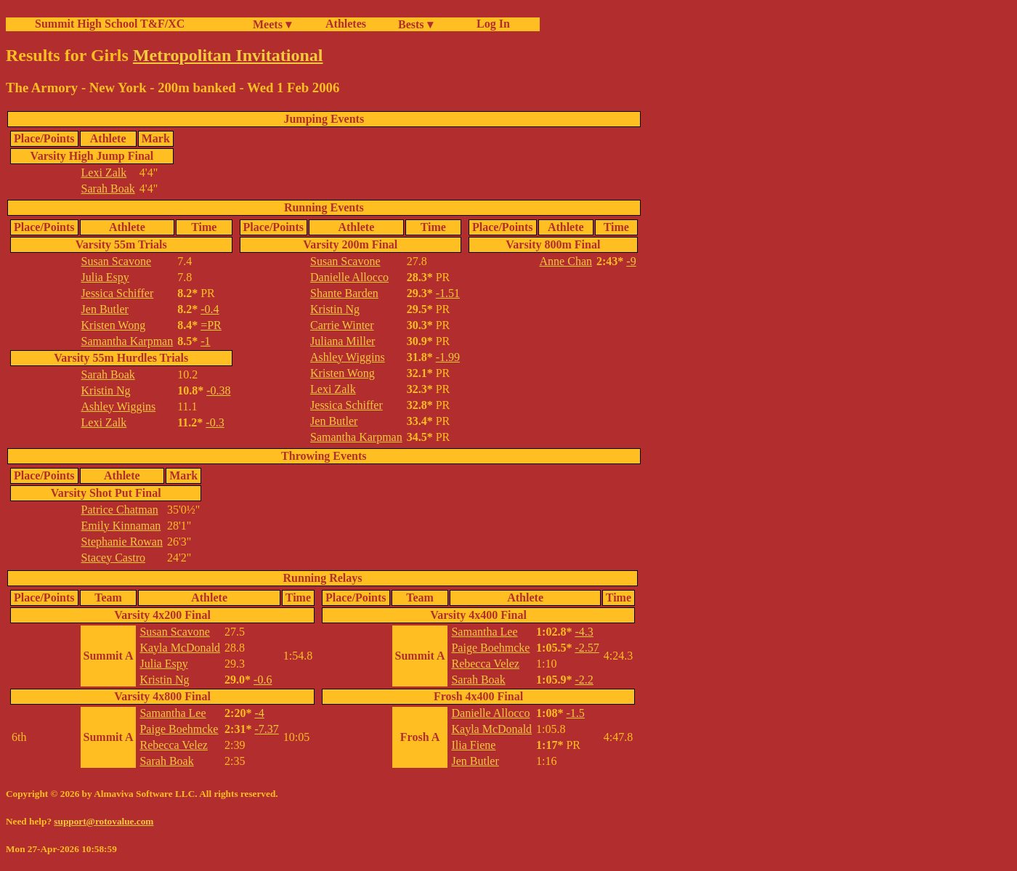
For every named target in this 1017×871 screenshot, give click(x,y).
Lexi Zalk (104, 172)
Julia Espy (105, 277)
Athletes (345, 23)
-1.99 (448, 357)
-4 (259, 713)
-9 (631, 261)
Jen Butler (105, 309)
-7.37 (266, 729)
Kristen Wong (113, 325)
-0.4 (209, 309)
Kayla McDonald (179, 647)
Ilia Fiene (473, 745)
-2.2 (584, 679)
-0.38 (218, 390)
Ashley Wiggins (118, 406)
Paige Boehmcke (178, 729)
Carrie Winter (341, 325)
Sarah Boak (108, 188)
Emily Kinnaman (121, 525)
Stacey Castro (113, 557)
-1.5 (575, 713)
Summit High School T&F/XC (110, 23)
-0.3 (215, 422)
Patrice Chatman (119, 509)
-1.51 (448, 293)
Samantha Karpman (127, 341)
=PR (211, 325)
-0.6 (263, 679)
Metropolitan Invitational (228, 55)
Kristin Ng (106, 390)
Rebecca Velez (173, 745)
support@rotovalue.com (103, 821)
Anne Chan (566, 261)
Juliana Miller (342, 341)
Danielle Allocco (349, 277)
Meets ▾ (272, 24)
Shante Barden (344, 293)
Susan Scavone (116, 261)
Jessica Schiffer (117, 293)
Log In (490, 23)
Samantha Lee (172, 713)
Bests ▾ (415, 24)
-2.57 (587, 647)
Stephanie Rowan (122, 541)
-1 (205, 341)
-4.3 (584, 631)
